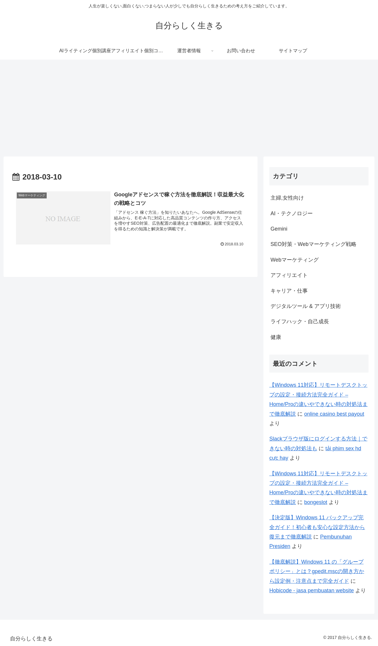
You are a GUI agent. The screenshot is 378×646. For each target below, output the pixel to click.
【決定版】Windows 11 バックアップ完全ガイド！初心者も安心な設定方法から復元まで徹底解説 (317, 527)
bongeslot (315, 502)
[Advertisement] (189, 108)
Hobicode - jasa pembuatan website (311, 590)
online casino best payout (334, 414)
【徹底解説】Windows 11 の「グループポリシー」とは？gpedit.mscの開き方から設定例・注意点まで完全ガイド (316, 571)
